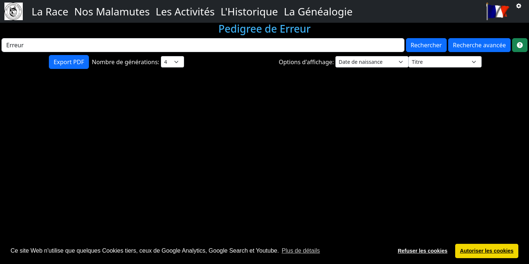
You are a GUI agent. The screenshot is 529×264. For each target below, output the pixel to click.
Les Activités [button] (185, 11)
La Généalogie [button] (318, 11)
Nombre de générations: (126, 62)
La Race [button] (50, 11)
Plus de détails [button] (301, 250)
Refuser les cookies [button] (422, 251)
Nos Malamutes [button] (112, 11)
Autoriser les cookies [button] (487, 251)
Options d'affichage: (307, 62)
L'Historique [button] (249, 11)
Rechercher (426, 45)
